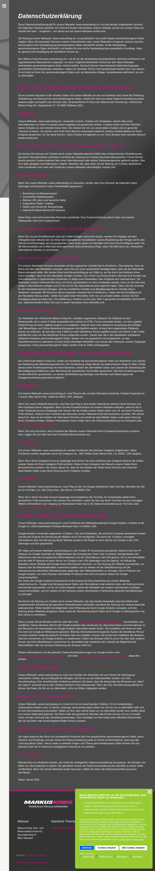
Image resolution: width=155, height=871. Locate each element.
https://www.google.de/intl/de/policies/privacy (42, 507)
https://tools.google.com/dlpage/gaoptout (101, 622)
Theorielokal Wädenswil (64, 828)
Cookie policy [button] (124, 839)
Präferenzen (104, 857)
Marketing (137, 857)
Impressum (21, 862)
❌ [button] (149, 791)
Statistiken (121, 857)
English (42, 855)
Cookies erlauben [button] (107, 848)
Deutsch (31, 855)
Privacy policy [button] (138, 839)
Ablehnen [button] (87, 848)
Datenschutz (35, 862)
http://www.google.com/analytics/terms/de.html (103, 655)
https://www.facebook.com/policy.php (38, 424)
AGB (45, 862)
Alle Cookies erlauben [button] (133, 848)
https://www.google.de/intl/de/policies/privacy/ (42, 655)
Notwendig (88, 857)
